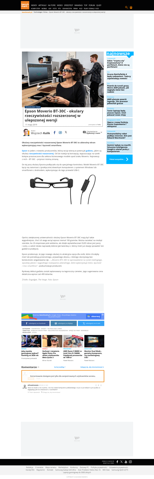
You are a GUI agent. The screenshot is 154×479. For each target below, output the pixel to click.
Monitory (88, 349)
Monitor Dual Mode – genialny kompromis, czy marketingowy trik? (93, 354)
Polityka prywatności (99, 467)
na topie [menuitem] (51, 5)
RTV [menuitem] (59, 8)
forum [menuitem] (92, 5)
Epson (24, 150)
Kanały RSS (30, 470)
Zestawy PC (84, 467)
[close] (103, 315)
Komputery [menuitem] (35, 8)
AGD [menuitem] (80, 8)
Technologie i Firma (54, 329)
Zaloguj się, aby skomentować (91, 367)
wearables (84, 330)
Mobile (45, 349)
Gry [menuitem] (49, 8)
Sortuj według (59, 367)
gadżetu (89, 150)
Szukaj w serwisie (127, 7)
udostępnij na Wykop (64, 323)
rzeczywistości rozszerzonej (41, 153)
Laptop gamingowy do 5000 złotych (77, 472)
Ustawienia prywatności (118, 467)
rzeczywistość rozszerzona (58, 330)
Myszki (23, 349)
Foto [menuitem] (55, 8)
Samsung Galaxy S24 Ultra (65, 470)
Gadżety (43, 329)
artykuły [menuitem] (42, 5)
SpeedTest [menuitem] (68, 5)
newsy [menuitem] (34, 5)
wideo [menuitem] (60, 5)
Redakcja (29, 467)
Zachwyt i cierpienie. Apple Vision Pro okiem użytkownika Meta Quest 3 (51, 354)
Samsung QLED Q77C (120, 470)
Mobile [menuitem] (44, 8)
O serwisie (39, 467)
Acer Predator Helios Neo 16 (89, 470)
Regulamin (41, 470)
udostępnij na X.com (91, 323)
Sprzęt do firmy (74, 330)
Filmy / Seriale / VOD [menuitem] (91, 8)
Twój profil (131, 7)
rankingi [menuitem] (78, 5)
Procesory (67, 349)
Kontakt (50, 470)
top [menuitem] (85, 5)
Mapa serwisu (50, 467)
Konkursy (74, 467)
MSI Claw (106, 470)
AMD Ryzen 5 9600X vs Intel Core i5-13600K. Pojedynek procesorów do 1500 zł (72, 354)
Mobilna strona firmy (39, 330)
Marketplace (63, 467)
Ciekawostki (35, 329)
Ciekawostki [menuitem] (67, 8)
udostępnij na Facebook (35, 323)
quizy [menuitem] (98, 5)
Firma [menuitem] (75, 8)
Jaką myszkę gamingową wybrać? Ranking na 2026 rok (30, 353)
